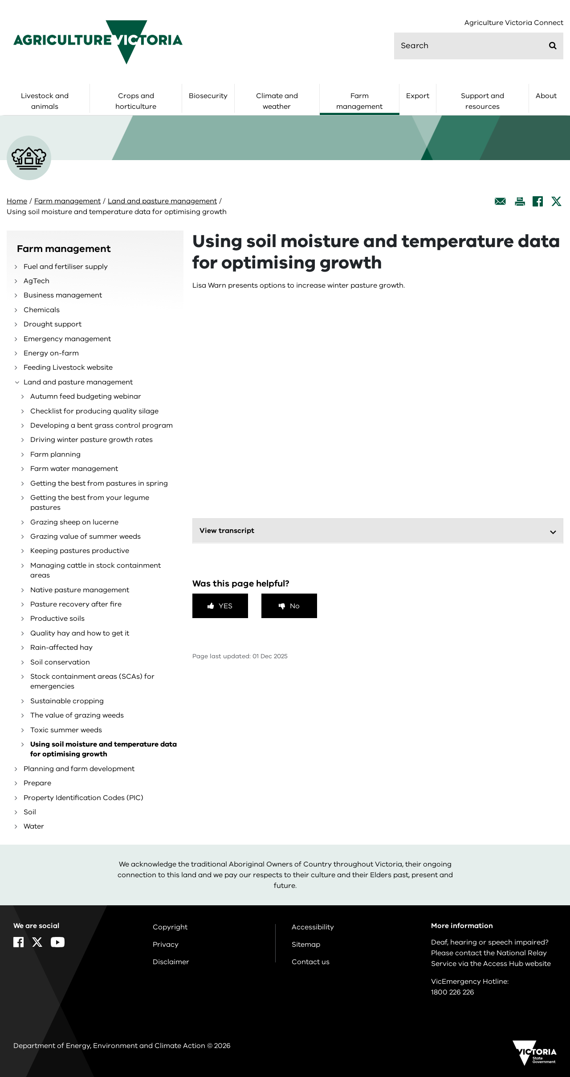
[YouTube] (58, 942)
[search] (478, 46)
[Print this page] (519, 201)
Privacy (166, 944)
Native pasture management (79, 590)
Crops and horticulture (135, 101)
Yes (225, 606)
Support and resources (482, 101)
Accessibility (313, 927)
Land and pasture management (162, 201)
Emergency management (67, 339)
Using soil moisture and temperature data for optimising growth (103, 749)
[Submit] (553, 45)
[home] (98, 42)
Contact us (311, 962)
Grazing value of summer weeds (85, 536)
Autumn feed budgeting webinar (85, 396)
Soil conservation (60, 662)
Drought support (52, 324)
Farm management (359, 101)
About (546, 96)
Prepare (37, 783)
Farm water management (74, 469)
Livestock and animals (45, 101)
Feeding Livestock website (68, 367)
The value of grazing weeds (77, 715)
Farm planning (55, 454)
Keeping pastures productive (79, 551)
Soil (30, 812)
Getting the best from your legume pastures (89, 502)
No (295, 606)
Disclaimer (171, 962)
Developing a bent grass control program (101, 425)
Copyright (170, 927)
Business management (63, 295)
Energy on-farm (51, 353)
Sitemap (306, 944)
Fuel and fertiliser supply (66, 267)
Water (34, 826)
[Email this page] (500, 201)
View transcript (227, 531)
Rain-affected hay (61, 647)
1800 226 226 (452, 992)
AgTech (36, 281)
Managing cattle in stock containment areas (95, 570)
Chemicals (42, 310)
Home (17, 201)
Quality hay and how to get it (79, 633)
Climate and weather (277, 101)
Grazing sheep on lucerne (74, 522)
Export (417, 96)
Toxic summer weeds (66, 730)
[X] (556, 201)
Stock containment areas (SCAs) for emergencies (92, 681)
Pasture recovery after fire (76, 604)
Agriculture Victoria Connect (513, 23)
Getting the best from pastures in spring (99, 483)
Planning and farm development (79, 769)
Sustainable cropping (67, 701)
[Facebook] (538, 201)
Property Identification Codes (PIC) (83, 798)
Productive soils (57, 618)
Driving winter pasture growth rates (91, 440)
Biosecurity (208, 96)
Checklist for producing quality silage (94, 411)
